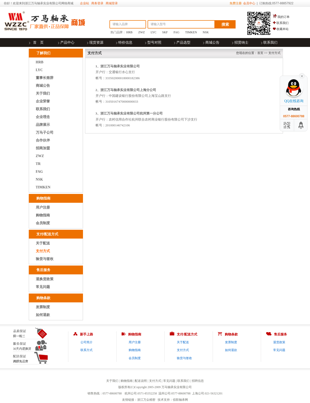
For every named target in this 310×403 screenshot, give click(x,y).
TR (38, 164)
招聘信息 (198, 381)
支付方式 (43, 251)
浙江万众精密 (146, 399)
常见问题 (43, 287)
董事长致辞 (44, 78)
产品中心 (67, 42)
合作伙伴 (43, 140)
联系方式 (86, 350)
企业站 (84, 3)
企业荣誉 (43, 101)
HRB (129, 32)
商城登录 (112, 3)
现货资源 (96, 42)
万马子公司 (44, 132)
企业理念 (43, 117)
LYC (153, 32)
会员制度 (43, 223)
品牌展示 (43, 125)
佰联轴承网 (180, 399)
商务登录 (97, 3)
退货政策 (279, 342)
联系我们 (282, 23)
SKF (165, 32)
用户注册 (43, 207)
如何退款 (43, 315)
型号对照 (154, 42)
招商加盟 (43, 148)
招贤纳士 (241, 42)
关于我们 (43, 93)
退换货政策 (44, 279)
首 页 (38, 42)
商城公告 (212, 42)
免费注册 (236, 3)
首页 (260, 53)
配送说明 (141, 381)
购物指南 (43, 215)
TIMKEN (191, 32)
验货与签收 (44, 259)
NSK (206, 32)
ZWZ (141, 32)
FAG (176, 32)
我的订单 (283, 17)
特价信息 (125, 42)
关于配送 (43, 243)
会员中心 (249, 3)
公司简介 (86, 342)
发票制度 (43, 307)
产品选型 (183, 42)
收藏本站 (282, 29)
